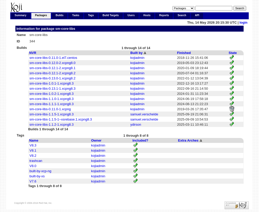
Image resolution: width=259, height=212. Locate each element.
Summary (20, 15)
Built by (136, 53)
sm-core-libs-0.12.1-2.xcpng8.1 (52, 68)
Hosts (147, 15)
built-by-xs (37, 176)
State (233, 53)
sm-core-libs (65, 29)
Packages (41, 15)
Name (33, 140)
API (197, 15)
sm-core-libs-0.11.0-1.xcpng (50, 109)
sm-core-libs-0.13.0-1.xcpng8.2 (52, 78)
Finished (184, 53)
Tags (91, 15)
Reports (164, 15)
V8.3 (33, 145)
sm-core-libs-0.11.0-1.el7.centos (53, 58)
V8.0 (33, 166)
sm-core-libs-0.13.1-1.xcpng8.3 (52, 88)
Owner (96, 140)
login (243, 22)
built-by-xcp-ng (40, 171)
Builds (60, 15)
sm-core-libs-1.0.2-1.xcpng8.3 (52, 94)
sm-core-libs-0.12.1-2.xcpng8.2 (52, 73)
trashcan (36, 161)
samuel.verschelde (144, 114)
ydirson (135, 124)
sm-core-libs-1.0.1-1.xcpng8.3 (52, 83)
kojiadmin (137, 58)
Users (131, 15)
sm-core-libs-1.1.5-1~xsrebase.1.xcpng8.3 (61, 119)
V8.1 (33, 150)
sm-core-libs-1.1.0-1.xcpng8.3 (52, 99)
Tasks (75, 15)
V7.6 (33, 181)
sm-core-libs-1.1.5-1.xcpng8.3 (52, 114)
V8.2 (33, 156)
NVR (32, 53)
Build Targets (111, 15)
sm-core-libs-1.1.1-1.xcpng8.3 (52, 104)
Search (182, 15)
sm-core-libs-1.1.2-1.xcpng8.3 (52, 124)
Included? (140, 140)
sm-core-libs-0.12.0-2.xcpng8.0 (52, 63)
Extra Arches (188, 140)
